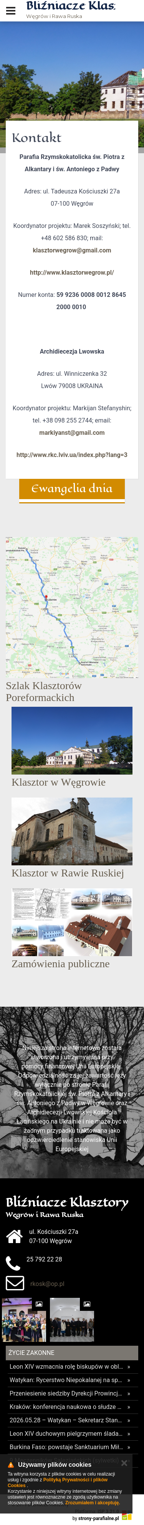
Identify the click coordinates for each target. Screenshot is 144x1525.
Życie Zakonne (31, 1352)
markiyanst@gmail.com (71, 432)
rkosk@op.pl (47, 1283)
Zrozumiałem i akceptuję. (92, 1502)
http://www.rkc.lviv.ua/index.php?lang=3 (72, 455)
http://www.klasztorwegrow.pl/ (72, 272)
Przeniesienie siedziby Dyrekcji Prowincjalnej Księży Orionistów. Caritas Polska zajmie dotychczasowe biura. (67, 1393)
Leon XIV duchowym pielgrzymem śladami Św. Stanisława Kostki (67, 1433)
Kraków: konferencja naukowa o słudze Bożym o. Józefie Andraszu (67, 1406)
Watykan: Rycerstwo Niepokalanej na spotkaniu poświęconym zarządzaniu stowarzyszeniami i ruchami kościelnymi (67, 1380)
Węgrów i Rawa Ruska (70, 10)
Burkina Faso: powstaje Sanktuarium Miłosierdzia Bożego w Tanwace (67, 1447)
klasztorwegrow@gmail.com (72, 250)
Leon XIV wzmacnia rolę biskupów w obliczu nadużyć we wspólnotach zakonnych (67, 1366)
